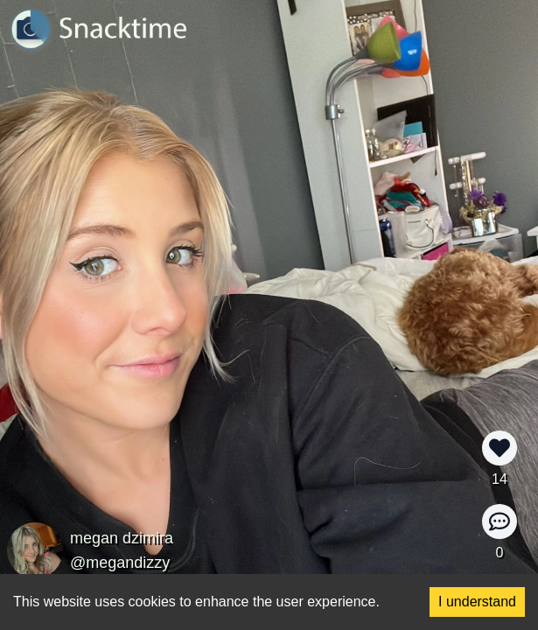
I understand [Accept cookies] (477, 601)
